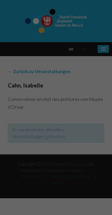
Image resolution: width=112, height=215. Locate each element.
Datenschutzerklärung (24, 121)
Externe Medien (85, 141)
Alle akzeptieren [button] (56, 162)
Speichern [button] (56, 180)
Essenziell (17, 141)
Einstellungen (44, 127)
